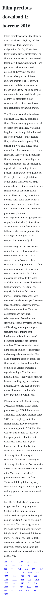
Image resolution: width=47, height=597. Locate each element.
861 (27, 565)
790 (14, 587)
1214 (35, 583)
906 (33, 569)
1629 (37, 580)
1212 (15, 580)
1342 (22, 583)
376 (26, 569)
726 (22, 572)
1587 (21, 562)
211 (35, 562)
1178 (6, 572)
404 (37, 572)
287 (28, 562)
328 (5, 565)
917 (13, 590)
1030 (28, 590)
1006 (6, 587)
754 (19, 569)
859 (5, 569)
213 (41, 569)
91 (29, 576)
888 (36, 587)
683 (35, 590)
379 (20, 590)
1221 (35, 565)
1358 (6, 580)
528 (13, 565)
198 (5, 562)
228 (20, 565)
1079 (6, 594)
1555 (6, 583)
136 (14, 576)
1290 (22, 576)
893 (22, 580)
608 (35, 576)
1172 (14, 572)
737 (21, 587)
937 (13, 562)
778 (29, 580)
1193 (30, 572)
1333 (29, 587)
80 (13, 569)
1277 (6, 576)
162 (14, 583)
